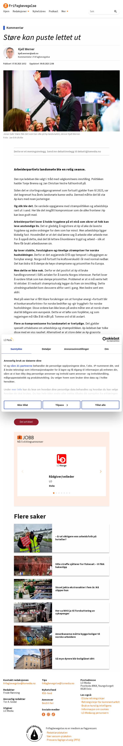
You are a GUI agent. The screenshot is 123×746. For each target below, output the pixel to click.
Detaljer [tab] (46, 348)
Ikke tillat (22, 404)
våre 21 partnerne (22, 365)
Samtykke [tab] (16, 348)
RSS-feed (47, 693)
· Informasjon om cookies (94, 709)
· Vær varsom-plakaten (58, 736)
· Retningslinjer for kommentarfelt (100, 702)
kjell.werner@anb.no (28, 53)
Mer (64, 11)
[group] (61, 471)
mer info (17, 389)
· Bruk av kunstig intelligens (96, 705)
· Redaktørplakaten (56, 732)
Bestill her (48, 703)
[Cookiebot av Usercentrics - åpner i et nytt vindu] (104, 339)
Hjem (6, 11)
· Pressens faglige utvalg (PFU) (63, 740)
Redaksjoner (21, 11)
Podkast (53, 11)
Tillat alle (100, 404)
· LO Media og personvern (94, 713)
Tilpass (62, 404)
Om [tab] (107, 348)
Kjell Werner (26, 49)
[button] (100, 471)
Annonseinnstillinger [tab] (76, 348)
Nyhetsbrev (39, 11)
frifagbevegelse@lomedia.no (19, 683)
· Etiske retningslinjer (92, 698)
